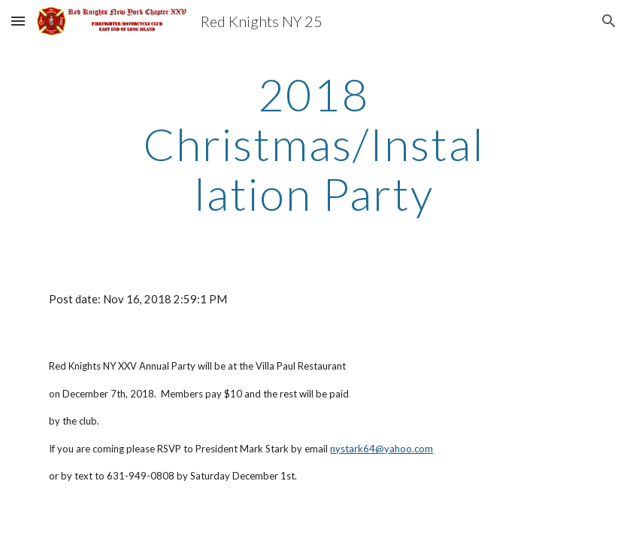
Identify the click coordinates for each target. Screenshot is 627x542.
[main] (313, 143)
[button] (18, 20)
